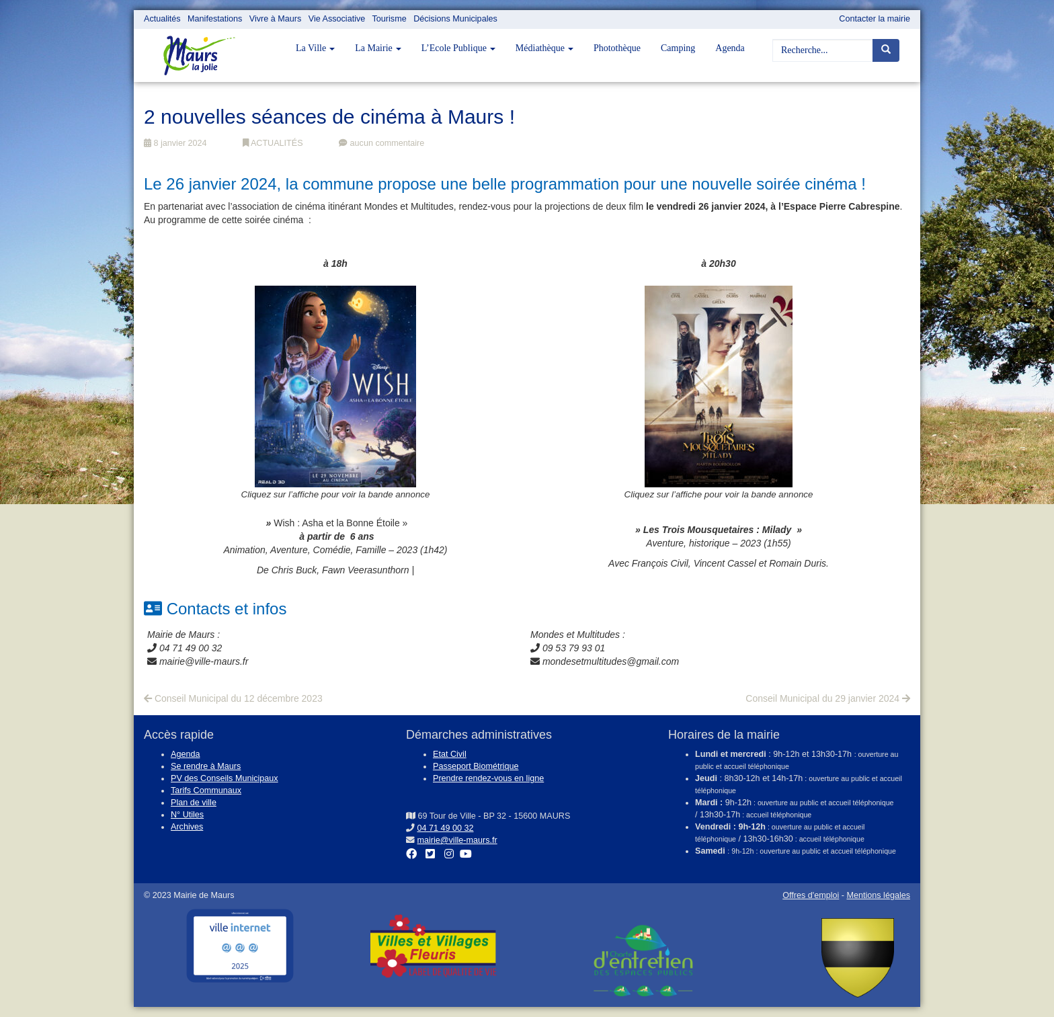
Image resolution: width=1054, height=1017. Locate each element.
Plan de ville (193, 802)
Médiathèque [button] (544, 48)
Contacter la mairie (874, 19)
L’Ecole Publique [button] (458, 48)
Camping (678, 48)
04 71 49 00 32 (445, 828)
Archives (187, 826)
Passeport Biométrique (475, 766)
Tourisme (389, 19)
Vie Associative (337, 19)
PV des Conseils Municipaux (224, 778)
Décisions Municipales (455, 19)
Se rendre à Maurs (206, 766)
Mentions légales (878, 895)
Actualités (162, 19)
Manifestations (215, 19)
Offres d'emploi (810, 895)
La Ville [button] (315, 48)
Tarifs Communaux (206, 790)
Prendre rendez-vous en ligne (488, 778)
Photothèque (617, 48)
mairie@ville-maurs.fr (457, 840)
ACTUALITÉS (272, 143)
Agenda (730, 48)
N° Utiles (187, 814)
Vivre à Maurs (275, 19)
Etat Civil (450, 754)
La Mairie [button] (378, 48)
